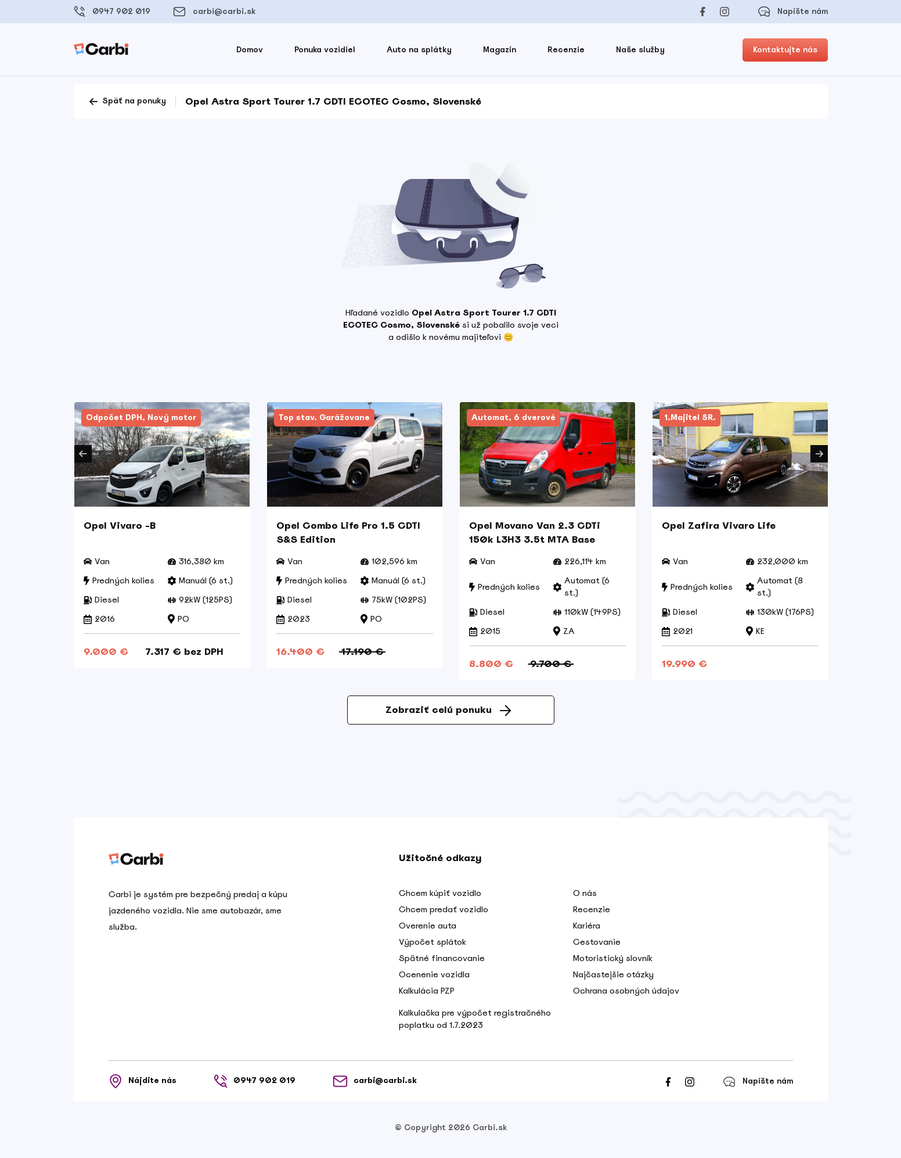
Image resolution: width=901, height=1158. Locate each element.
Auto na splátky (419, 50)
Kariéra (586, 929)
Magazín (499, 50)
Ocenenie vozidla (434, 978)
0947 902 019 (112, 11)
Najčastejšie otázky (613, 978)
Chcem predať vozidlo (443, 913)
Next (819, 454)
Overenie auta (427, 929)
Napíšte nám (793, 11)
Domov (249, 50)
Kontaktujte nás (785, 50)
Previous (83, 454)
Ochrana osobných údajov (626, 995)
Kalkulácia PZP (427, 995)
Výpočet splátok (432, 946)
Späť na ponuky (127, 101)
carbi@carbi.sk (214, 11)
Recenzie (566, 50)
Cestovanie (597, 946)
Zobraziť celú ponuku (448, 714)
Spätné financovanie (442, 962)
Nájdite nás (142, 1085)
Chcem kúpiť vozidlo (440, 897)
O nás (585, 897)
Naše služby (640, 50)
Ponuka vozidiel (324, 50)
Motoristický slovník (613, 962)
